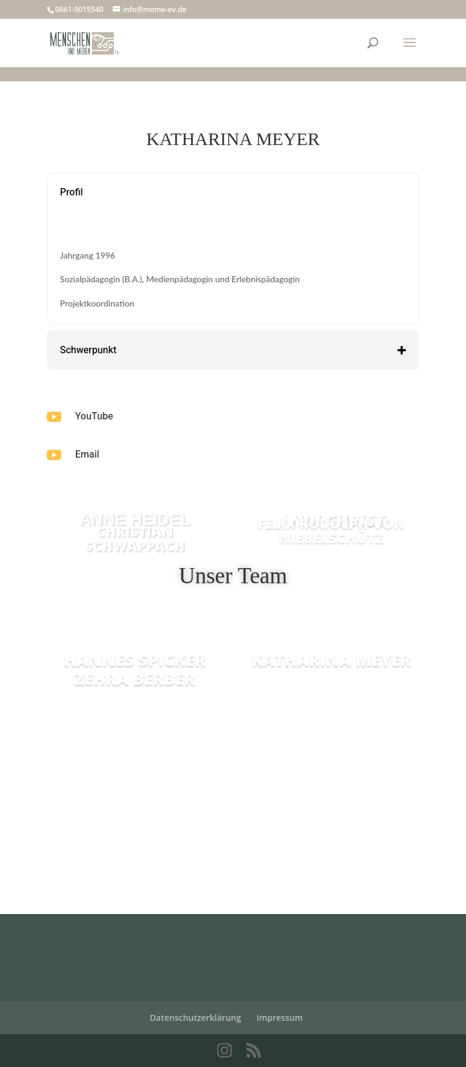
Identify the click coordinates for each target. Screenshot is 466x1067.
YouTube (94, 416)
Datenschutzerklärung (195, 1017)
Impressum (280, 1017)
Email (87, 454)
